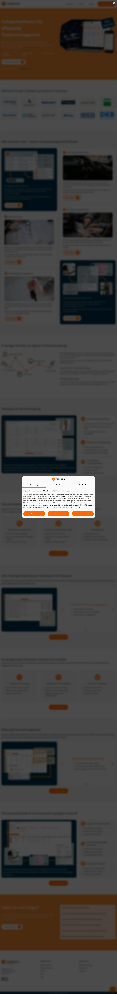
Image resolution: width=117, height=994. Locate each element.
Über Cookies (83, 485)
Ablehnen (34, 514)
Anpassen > (58, 514)
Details (58, 485)
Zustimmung (34, 485)
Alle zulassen (83, 514)
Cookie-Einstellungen (63, 507)
